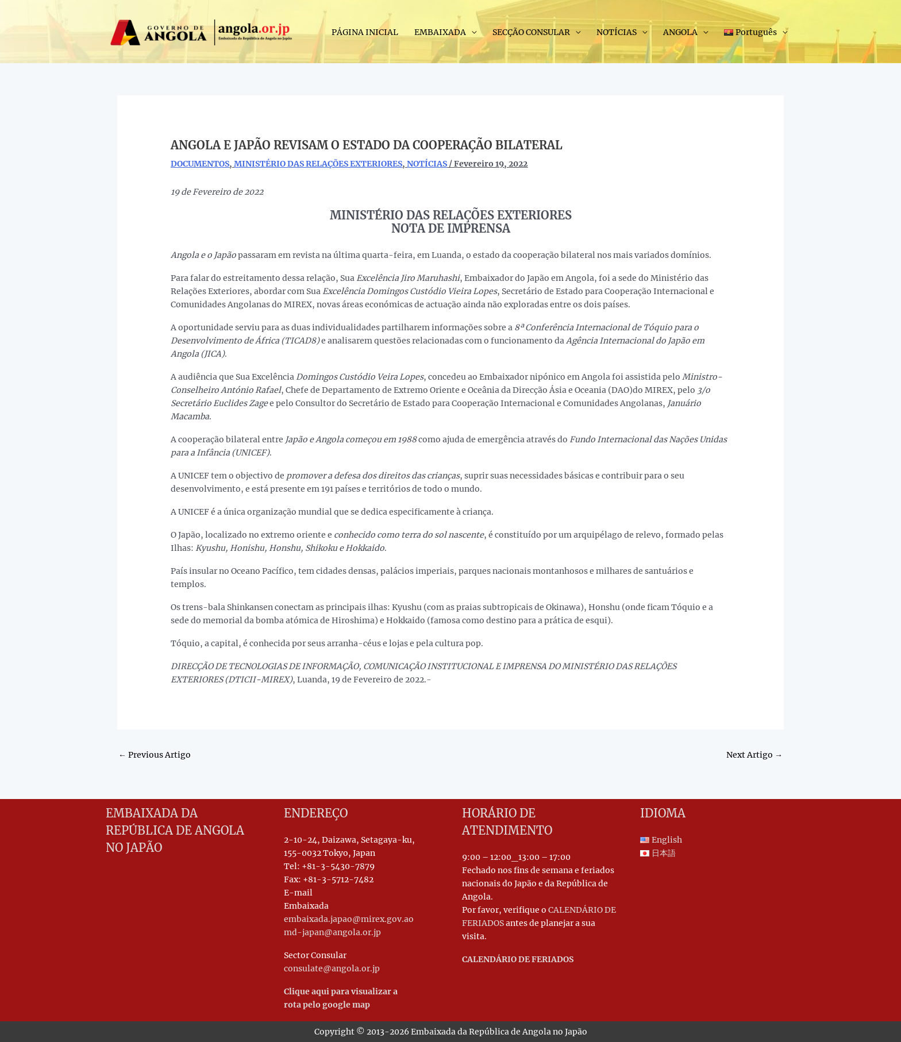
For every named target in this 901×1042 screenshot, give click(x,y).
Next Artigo (754, 755)
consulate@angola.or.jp (332, 968)
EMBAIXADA (440, 32)
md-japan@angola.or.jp (332, 932)
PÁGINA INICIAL (365, 32)
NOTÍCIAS (616, 32)
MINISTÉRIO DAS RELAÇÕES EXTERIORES (318, 164)
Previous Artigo (154, 755)
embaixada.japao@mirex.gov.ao (349, 919)
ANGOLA (680, 32)
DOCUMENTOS (200, 164)
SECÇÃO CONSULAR (531, 32)
